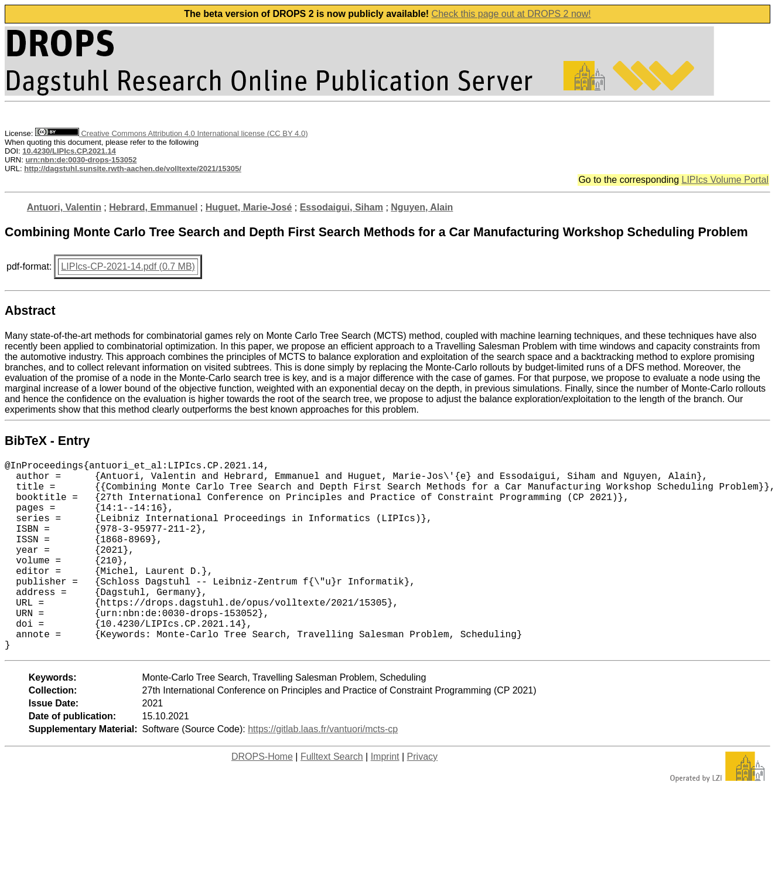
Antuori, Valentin (64, 207)
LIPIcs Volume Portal (725, 180)
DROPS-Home (262, 799)
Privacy (422, 799)
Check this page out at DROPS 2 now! (511, 14)
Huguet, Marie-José (249, 207)
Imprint (385, 799)
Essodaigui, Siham (341, 207)
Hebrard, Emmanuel (153, 207)
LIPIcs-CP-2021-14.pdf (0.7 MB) (128, 266)
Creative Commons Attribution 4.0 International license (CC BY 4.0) (171, 133)
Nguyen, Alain (422, 207)
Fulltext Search (332, 799)
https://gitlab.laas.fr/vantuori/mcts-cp (323, 771)
